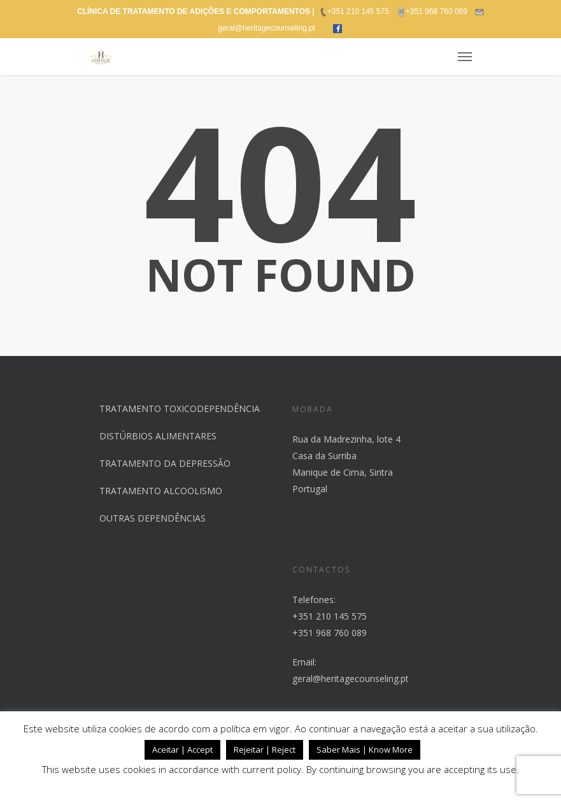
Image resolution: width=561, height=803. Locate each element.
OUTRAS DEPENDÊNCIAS (152, 518)
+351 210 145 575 (329, 616)
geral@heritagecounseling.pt (350, 678)
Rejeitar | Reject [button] (264, 749)
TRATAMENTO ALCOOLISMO (160, 491)
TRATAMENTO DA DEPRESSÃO (165, 463)
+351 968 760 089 (329, 633)
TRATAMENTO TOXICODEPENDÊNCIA (179, 408)
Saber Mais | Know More (364, 749)
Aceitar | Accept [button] (182, 749)
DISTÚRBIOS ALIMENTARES (158, 436)
